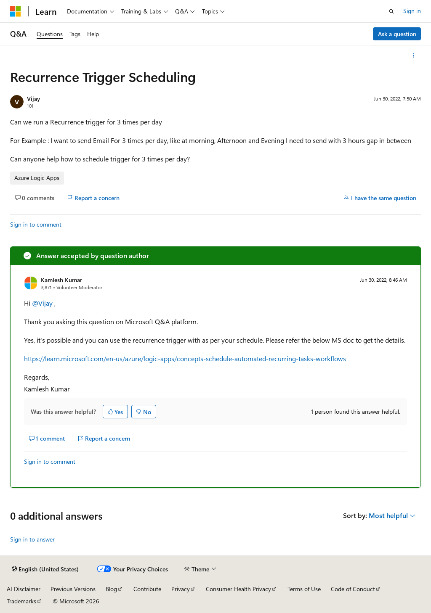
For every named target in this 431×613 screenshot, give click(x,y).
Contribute (147, 589)
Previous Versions (73, 589)
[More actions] (413, 55)
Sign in (412, 11)
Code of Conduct (353, 589)
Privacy (180, 589)
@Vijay (43, 303)
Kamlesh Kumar (61, 280)
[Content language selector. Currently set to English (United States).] (45, 569)
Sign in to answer (32, 539)
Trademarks (21, 601)
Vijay (33, 99)
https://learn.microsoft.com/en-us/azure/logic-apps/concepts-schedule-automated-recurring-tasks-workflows (185, 358)
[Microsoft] (15, 11)
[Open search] (391, 11)
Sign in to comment (35, 224)
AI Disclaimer (23, 589)
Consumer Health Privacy (238, 589)
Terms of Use (304, 589)
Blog (111, 589)
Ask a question (397, 34)
